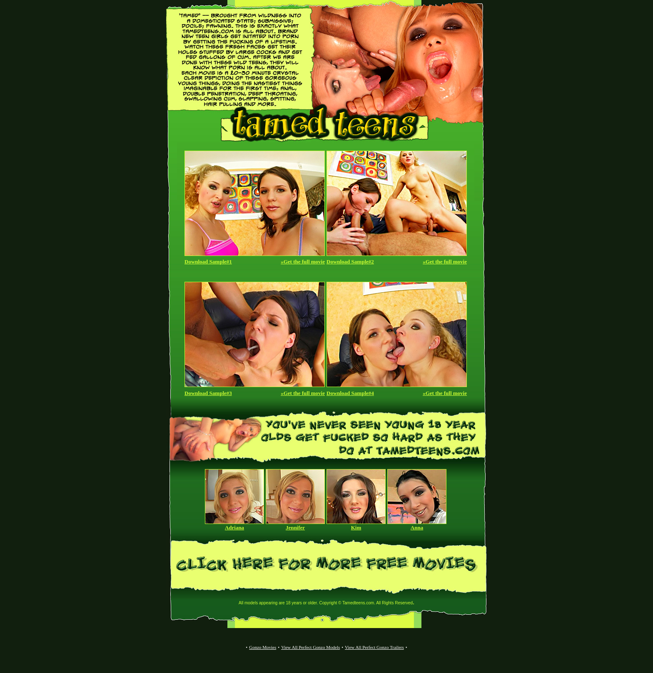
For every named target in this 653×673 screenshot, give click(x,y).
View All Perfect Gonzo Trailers (374, 647)
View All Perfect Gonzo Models (310, 647)
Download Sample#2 (350, 261)
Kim (356, 527)
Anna (417, 527)
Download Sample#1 (208, 261)
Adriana (234, 527)
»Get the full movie (303, 261)
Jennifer (295, 527)
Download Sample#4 (350, 393)
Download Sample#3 (208, 393)
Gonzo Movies (262, 647)
